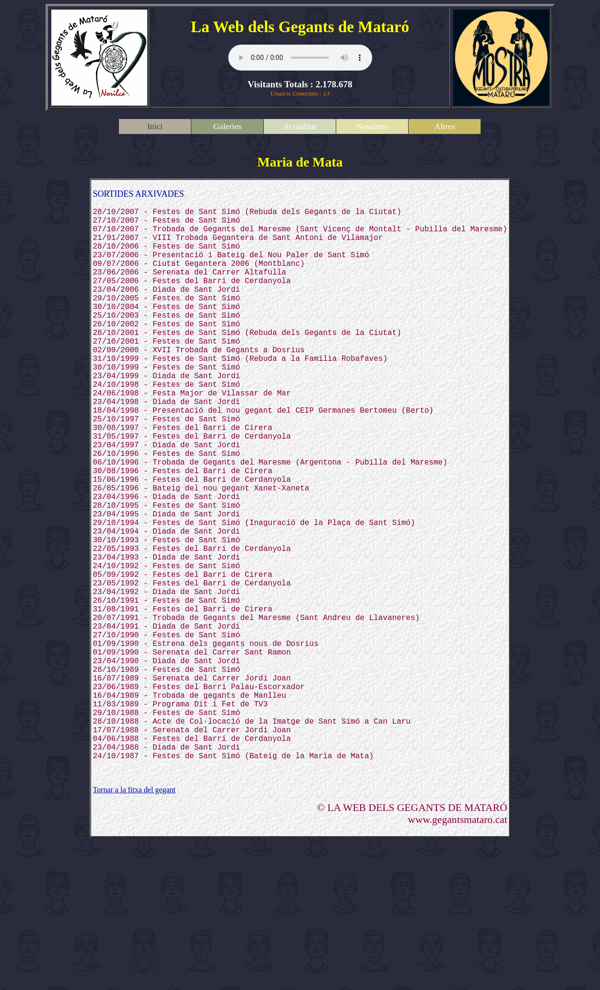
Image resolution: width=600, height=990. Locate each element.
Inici (155, 126)
